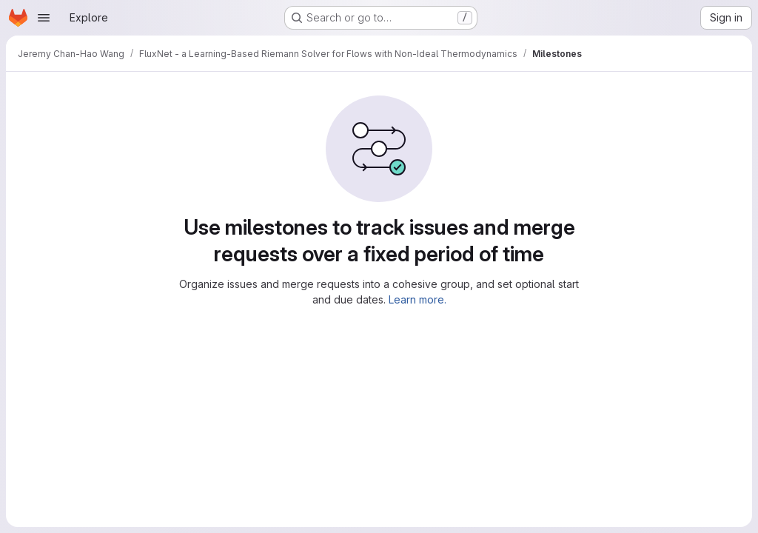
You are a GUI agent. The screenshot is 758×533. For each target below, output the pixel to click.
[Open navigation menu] (44, 18)
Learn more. (417, 299)
